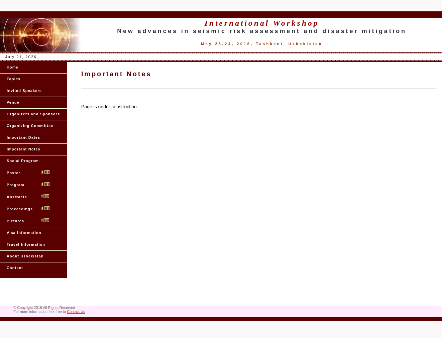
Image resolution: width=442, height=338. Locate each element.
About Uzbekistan (25, 256)
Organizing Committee (30, 126)
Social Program (23, 161)
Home (12, 67)
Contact (15, 268)
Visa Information (24, 233)
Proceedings (28, 208)
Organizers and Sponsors (33, 114)
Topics (13, 79)
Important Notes (23, 149)
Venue (13, 102)
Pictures (28, 220)
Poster (28, 172)
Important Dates (23, 137)
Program (28, 184)
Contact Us (76, 312)
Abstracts (28, 196)
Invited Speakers (24, 91)
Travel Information (26, 244)
